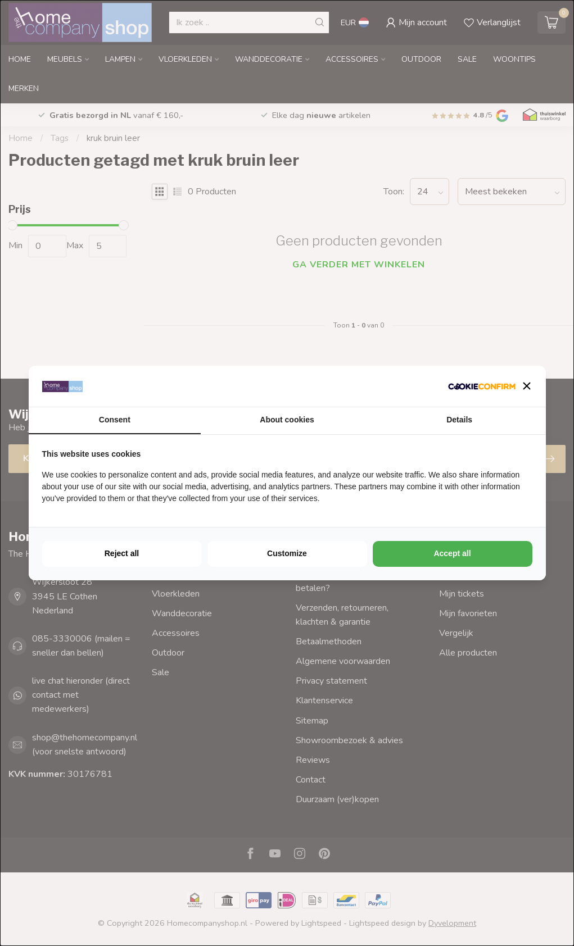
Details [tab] (459, 419)
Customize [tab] (287, 553)
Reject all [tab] (122, 553)
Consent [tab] (114, 419)
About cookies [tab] (287, 419)
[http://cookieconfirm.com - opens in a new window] (482, 386)
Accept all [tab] (452, 553)
